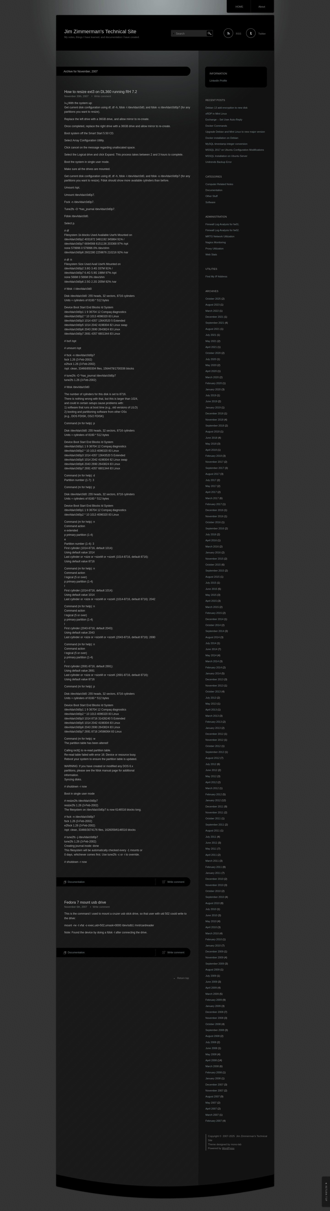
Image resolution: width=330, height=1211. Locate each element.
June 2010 (211, 915)
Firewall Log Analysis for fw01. (222, 224)
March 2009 (212, 993)
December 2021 (214, 316)
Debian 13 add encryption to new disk (227, 107)
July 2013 (211, 697)
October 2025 (213, 298)
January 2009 (213, 1006)
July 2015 (211, 582)
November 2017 (214, 461)
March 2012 (212, 788)
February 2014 (214, 667)
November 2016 (214, 516)
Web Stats (211, 254)
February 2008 (214, 1072)
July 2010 (211, 909)
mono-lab (236, 1144)
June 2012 (211, 770)
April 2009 (211, 987)
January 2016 (213, 552)
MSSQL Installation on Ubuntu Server (227, 156)
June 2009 (211, 981)
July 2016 (211, 534)
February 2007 (214, 1120)
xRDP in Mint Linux (216, 113)
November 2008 (214, 1018)
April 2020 (211, 371)
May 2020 (211, 365)
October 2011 (213, 818)
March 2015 (212, 607)
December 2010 (214, 878)
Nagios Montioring (216, 242)
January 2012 (213, 800)
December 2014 (214, 619)
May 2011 (211, 848)
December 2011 (214, 806)
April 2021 (211, 347)
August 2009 (213, 969)
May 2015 (211, 594)
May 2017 (211, 486)
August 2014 (213, 637)
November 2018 (214, 419)
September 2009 (215, 963)
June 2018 (211, 437)
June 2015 (211, 589)
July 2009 (211, 975)
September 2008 (215, 1030)
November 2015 (214, 558)
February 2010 (214, 939)
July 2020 (211, 359)
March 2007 (212, 1114)
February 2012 (214, 794)
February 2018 (214, 455)
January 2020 (213, 389)
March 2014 (212, 661)
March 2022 (212, 310)
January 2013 (213, 728)
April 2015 (211, 600)
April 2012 (211, 782)
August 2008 (213, 1036)
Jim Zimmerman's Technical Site (100, 31)
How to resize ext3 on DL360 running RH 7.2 (100, 92)
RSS (238, 33)
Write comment (102, 96)
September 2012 (215, 752)
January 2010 (213, 945)
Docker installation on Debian (222, 138)
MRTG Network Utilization (220, 236)
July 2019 (211, 395)
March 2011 (212, 860)
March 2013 (212, 715)
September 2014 (215, 631)
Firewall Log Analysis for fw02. (222, 230)
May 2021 (211, 341)
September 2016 (215, 528)
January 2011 (213, 873)
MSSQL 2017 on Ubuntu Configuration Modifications (235, 149)
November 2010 (214, 885)
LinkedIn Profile (218, 80)
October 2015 (213, 564)
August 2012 (213, 758)
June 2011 (211, 842)
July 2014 (211, 643)
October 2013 (213, 691)
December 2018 (214, 413)
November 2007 (214, 1090)
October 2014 (213, 625)
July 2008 (211, 1042)
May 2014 (211, 655)
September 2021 (215, 322)
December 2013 (214, 679)
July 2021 (211, 335)
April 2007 (211, 1108)
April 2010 (211, 927)
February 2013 (214, 721)
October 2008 (213, 1024)
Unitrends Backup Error (219, 162)
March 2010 (212, 933)
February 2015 (214, 613)
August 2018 (213, 431)
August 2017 (213, 474)
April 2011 (211, 854)
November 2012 (214, 739)
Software (210, 202)
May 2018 (211, 443)
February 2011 (214, 867)
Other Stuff (212, 196)
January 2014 (213, 673)
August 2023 (213, 304)
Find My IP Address (216, 276)
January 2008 (213, 1078)
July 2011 (211, 836)
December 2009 (214, 951)
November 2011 (214, 812)
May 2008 (211, 1054)
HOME (239, 6)
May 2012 (211, 776)
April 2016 (211, 540)
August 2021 (213, 329)
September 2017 (215, 468)
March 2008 (212, 1066)
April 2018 (211, 449)
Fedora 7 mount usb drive (85, 902)
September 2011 (215, 824)
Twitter (262, 33)
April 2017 (211, 492)
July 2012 (211, 764)
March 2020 (212, 377)
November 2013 (214, 685)
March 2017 (212, 498)
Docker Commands (216, 125)
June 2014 (211, 649)
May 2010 (211, 921)
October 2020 (213, 353)
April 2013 (211, 709)
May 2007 (211, 1102)
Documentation (76, 881)
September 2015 (215, 570)
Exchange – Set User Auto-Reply (224, 119)
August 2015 (213, 576)
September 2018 (215, 425)
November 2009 (214, 957)
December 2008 (214, 1012)
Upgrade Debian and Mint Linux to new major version (235, 131)
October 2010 (213, 891)
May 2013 (211, 703)
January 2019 (213, 407)
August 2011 (213, 830)
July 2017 (211, 480)
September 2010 (215, 897)
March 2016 (212, 546)
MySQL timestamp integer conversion (227, 143)
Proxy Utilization (215, 248)
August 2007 (213, 1096)
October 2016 (213, 522)
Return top (183, 978)
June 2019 (211, 401)
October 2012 (213, 746)
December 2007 (214, 1084)
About (261, 6)
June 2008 (211, 1048)
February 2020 (214, 383)
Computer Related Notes (219, 184)
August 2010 (213, 903)
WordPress (228, 1148)
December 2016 (214, 510)
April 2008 (211, 1060)
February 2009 (214, 999)
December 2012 (214, 734)
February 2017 (214, 504)
